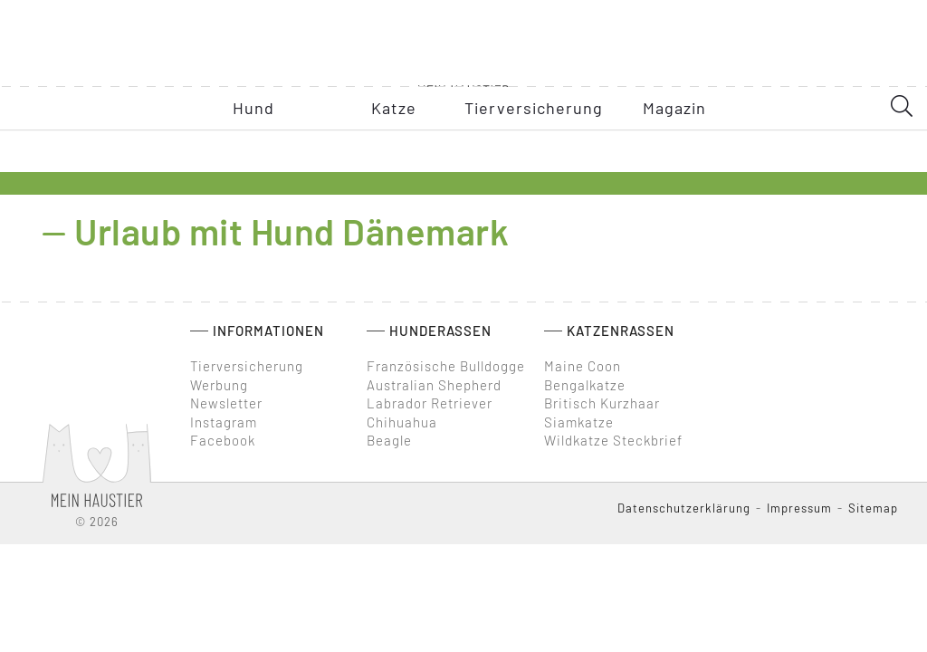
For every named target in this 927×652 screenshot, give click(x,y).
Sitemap (873, 508)
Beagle (389, 440)
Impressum (799, 508)
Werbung (219, 385)
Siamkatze (579, 422)
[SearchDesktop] (901, 138)
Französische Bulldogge (446, 366)
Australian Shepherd (434, 385)
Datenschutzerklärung (683, 508)
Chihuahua (402, 422)
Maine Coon (582, 366)
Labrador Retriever (429, 403)
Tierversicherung (246, 366)
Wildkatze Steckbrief (613, 440)
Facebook (222, 440)
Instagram (223, 422)
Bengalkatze (585, 385)
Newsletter (226, 403)
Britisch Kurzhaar (602, 403)
